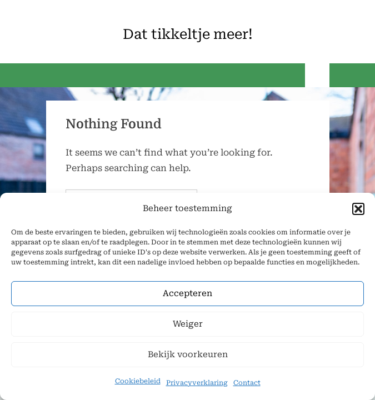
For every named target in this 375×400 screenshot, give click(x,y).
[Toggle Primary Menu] (317, 75)
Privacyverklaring (197, 383)
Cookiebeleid (138, 381)
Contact (247, 383)
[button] (358, 208)
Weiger (188, 324)
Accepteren (187, 294)
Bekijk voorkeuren (188, 355)
